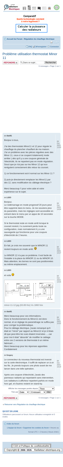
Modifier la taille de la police (56, 42)
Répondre (10, 62)
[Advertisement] (31, 100)
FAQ (30, 47)
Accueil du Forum (14, 39)
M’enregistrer (41, 47)
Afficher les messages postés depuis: (31, 388)
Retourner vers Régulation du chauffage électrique (24, 404)
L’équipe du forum (14, 428)
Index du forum (13, 424)
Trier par (20, 392)
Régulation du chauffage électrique (39, 39)
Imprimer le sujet (51, 42)
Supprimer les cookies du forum (36, 428)
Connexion (54, 47)
